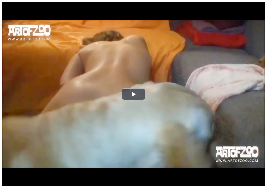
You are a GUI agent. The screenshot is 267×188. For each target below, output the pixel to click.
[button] (133, 94)
